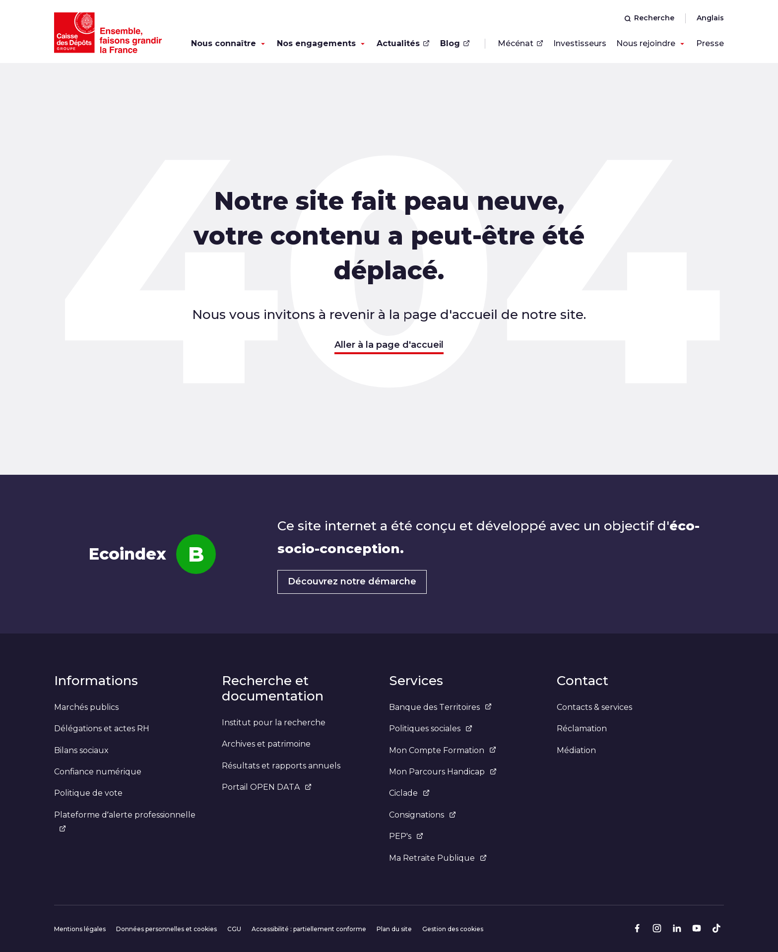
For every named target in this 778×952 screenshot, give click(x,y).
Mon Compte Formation (442, 750)
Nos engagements (316, 43)
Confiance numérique (97, 771)
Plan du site (394, 929)
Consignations (422, 815)
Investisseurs (579, 43)
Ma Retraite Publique (438, 858)
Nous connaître (223, 43)
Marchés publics (86, 707)
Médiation (576, 750)
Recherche (649, 17)
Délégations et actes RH (101, 728)
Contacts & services (594, 707)
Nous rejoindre (645, 43)
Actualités (403, 43)
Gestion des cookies (452, 929)
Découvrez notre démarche (352, 581)
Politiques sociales (430, 728)
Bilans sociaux (81, 750)
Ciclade (409, 793)
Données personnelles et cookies (166, 929)
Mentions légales (80, 929)
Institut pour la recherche (273, 722)
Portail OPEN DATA (267, 787)
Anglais (710, 17)
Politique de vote (88, 793)
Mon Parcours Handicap (443, 771)
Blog (455, 43)
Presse (710, 43)
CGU (234, 929)
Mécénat (520, 43)
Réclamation (582, 728)
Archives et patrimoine (266, 744)
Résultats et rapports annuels (281, 765)
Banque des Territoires (440, 707)
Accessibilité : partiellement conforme (309, 929)
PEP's (406, 836)
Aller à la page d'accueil (389, 344)
